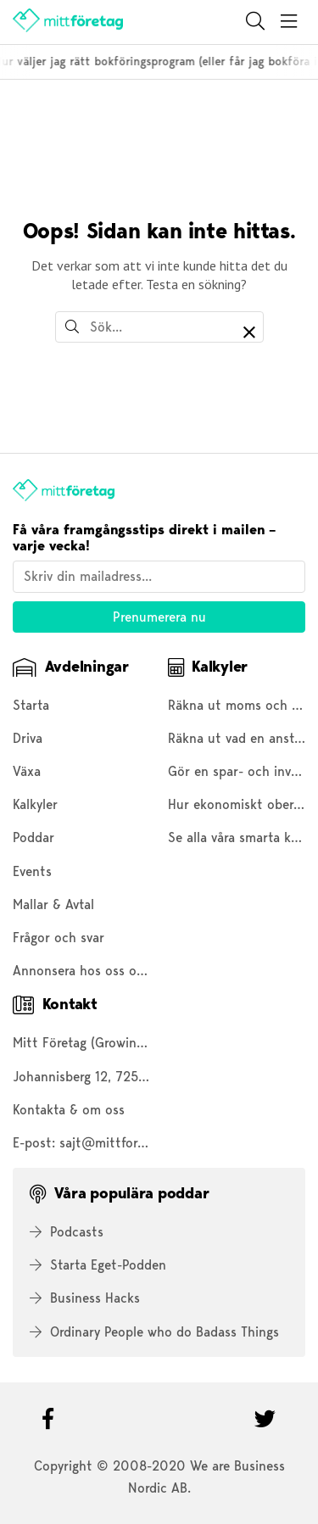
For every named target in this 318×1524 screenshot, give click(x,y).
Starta (31, 705)
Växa (27, 771)
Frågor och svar (58, 937)
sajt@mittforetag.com (125, 1143)
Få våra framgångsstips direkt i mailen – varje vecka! (144, 538)
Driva (27, 738)
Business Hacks (85, 1298)
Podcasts (66, 1232)
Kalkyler (35, 804)
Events (32, 871)
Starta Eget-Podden (98, 1265)
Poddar (33, 837)
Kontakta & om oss (69, 1110)
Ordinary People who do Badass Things (154, 1332)
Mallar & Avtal (53, 904)
